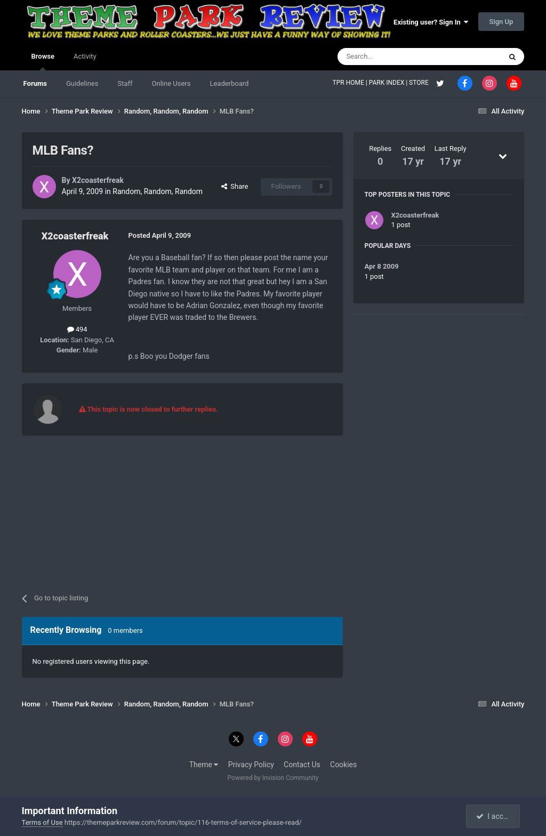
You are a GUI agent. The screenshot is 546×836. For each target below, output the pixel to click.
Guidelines (82, 83)
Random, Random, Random (158, 191)
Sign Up (501, 22)
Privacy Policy (251, 764)
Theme (204, 764)
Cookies (343, 764)
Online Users (171, 83)
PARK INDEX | (389, 82)
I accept (494, 816)
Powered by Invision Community (273, 778)
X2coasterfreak (98, 180)
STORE (419, 82)
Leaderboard (229, 83)
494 (77, 329)
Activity (85, 56)
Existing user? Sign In (431, 22)
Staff (124, 83)
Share (234, 186)
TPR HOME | (351, 82)
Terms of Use (42, 822)
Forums (35, 83)
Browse (42, 61)
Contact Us (302, 764)
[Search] (394, 56)
